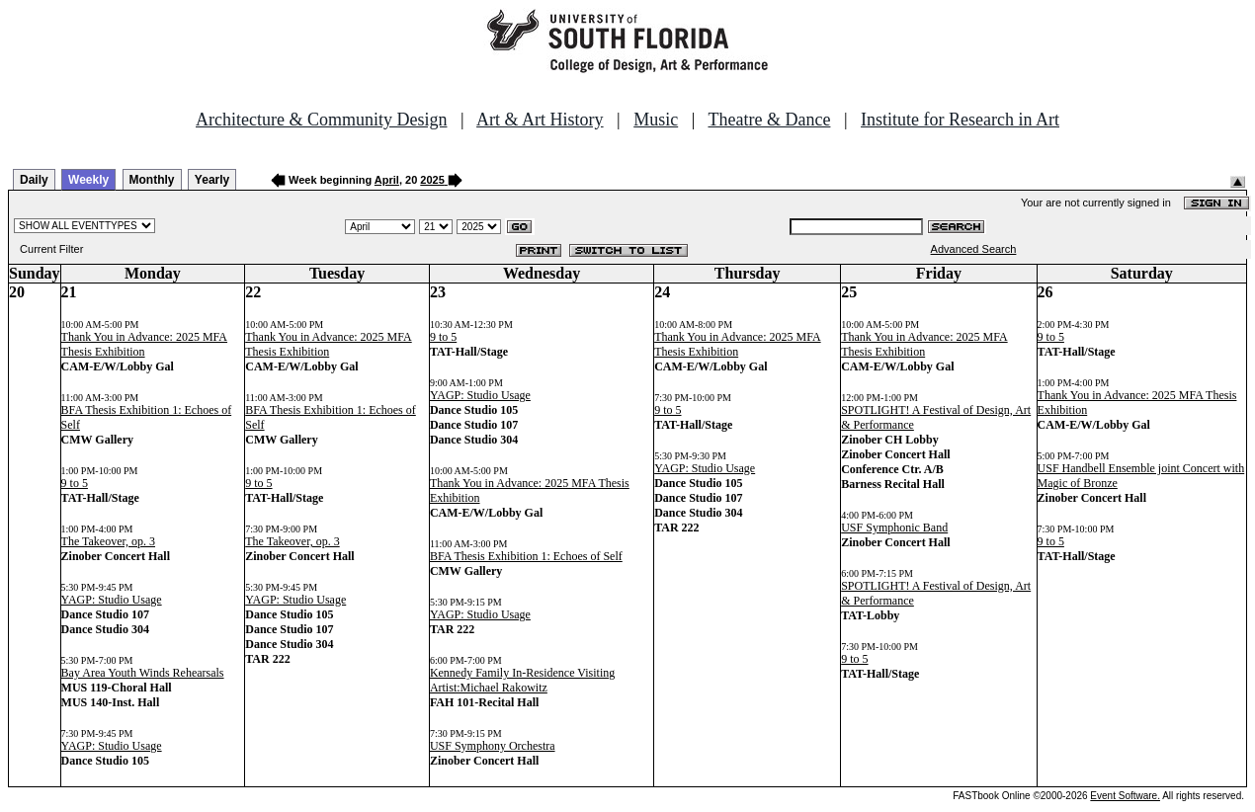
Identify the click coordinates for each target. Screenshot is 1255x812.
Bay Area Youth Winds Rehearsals (142, 673)
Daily (34, 180)
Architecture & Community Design (321, 119)
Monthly (152, 180)
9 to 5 (74, 483)
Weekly (88, 180)
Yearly (212, 180)
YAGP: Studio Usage (111, 600)
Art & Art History (540, 119)
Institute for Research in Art (960, 119)
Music (655, 119)
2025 (432, 180)
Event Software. (1125, 795)
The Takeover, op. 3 (108, 541)
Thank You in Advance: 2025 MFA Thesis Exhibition (144, 344)
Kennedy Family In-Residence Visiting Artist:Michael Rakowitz (522, 680)
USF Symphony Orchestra (492, 746)
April (387, 180)
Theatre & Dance (769, 119)
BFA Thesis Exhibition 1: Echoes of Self (526, 556)
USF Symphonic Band (894, 527)
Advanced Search (974, 249)
